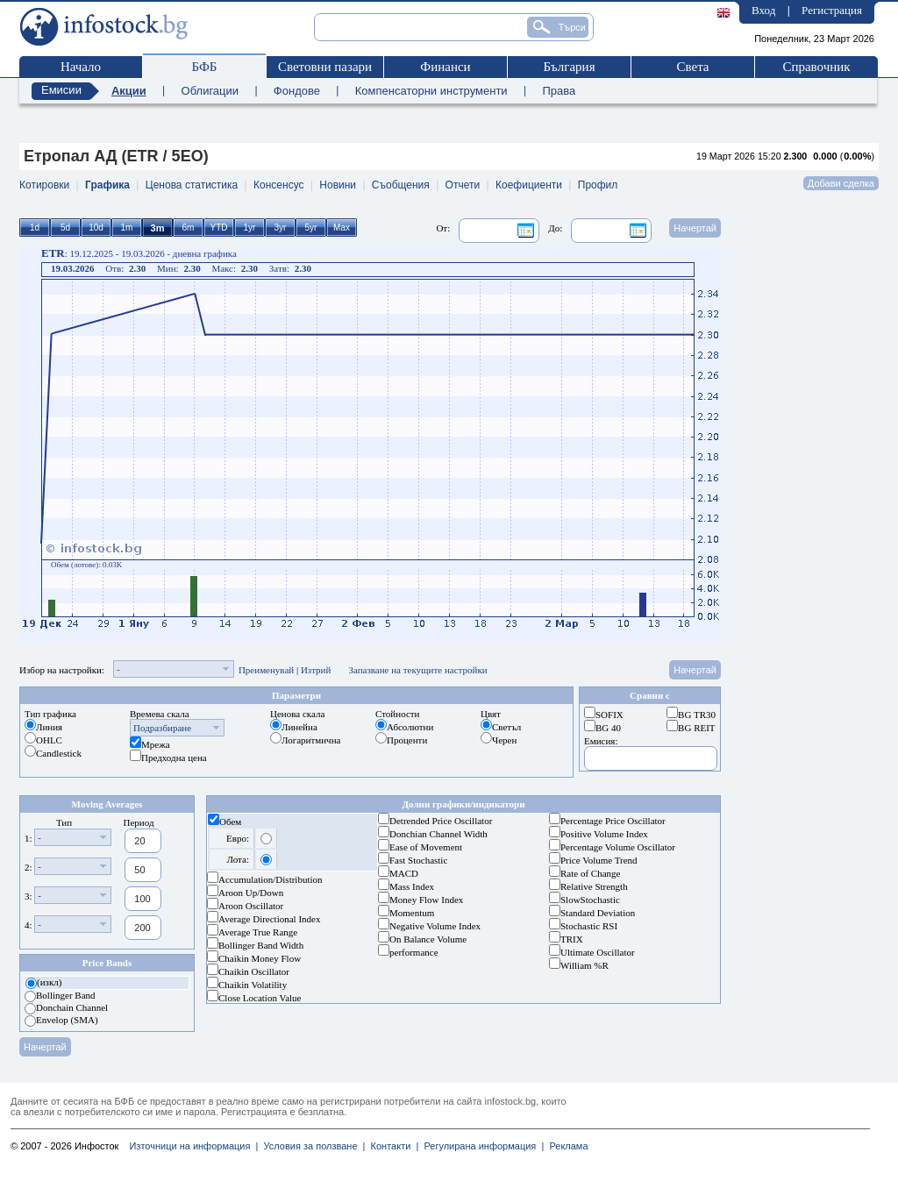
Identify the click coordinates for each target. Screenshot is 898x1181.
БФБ (204, 67)
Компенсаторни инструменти (431, 90)
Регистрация (832, 10)
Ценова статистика (192, 185)
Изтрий (316, 670)
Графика (107, 185)
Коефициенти (528, 185)
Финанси (445, 67)
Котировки (44, 185)
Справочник (816, 67)
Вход (763, 10)
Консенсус (278, 185)
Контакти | (391, 1146)
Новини (337, 185)
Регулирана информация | (481, 1146)
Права (558, 90)
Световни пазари (325, 67)
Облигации (210, 90)
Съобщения (401, 185)
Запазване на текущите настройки (417, 670)
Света (692, 67)
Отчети (463, 185)
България (569, 67)
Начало (81, 67)
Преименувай (266, 670)
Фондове (297, 90)
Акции (128, 90)
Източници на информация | (193, 1146)
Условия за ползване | (311, 1146)
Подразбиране (162, 727)
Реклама (566, 1146)
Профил (598, 185)
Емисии (61, 89)
